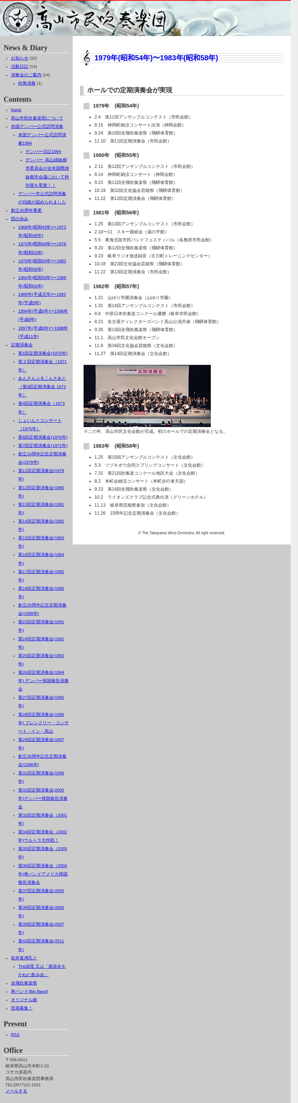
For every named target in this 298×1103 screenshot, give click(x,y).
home (16, 110)
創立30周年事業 (26, 210)
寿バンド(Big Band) (29, 991)
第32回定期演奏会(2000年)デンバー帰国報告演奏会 (43, 798)
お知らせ (19, 58)
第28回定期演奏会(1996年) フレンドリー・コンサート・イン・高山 (43, 722)
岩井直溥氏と (24, 958)
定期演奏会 (22, 345)
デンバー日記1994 (43, 151)
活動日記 (19, 66)
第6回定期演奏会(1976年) (43, 437)
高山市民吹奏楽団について (37, 118)
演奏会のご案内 (26, 75)
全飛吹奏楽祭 (24, 983)
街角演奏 (27, 83)
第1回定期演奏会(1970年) (43, 353)
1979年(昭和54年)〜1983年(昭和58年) (156, 58)
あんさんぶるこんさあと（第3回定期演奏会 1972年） (42, 386)
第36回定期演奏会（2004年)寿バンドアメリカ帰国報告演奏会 (43, 874)
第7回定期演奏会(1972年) (43, 445)
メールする (16, 1091)
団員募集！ (22, 1008)
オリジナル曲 (24, 1000)
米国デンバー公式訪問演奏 (37, 126)
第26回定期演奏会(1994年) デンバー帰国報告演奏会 (43, 680)
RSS (15, 1034)
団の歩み (19, 219)
